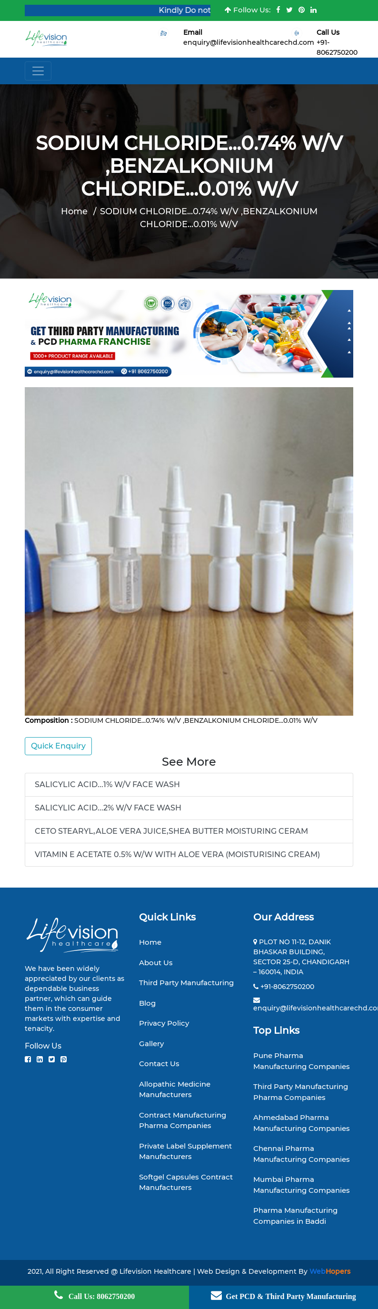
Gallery (151, 1043)
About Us (156, 962)
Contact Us (159, 1063)
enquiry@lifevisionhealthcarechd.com (248, 42)
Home (74, 211)
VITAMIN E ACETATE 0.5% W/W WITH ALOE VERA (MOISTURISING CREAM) (177, 854)
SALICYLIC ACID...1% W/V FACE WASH (107, 784)
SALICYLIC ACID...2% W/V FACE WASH (108, 807)
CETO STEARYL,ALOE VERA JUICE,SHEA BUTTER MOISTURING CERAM (171, 831)
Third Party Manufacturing (186, 982)
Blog (147, 1003)
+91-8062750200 (287, 986)
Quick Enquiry (58, 745)
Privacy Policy (164, 1023)
